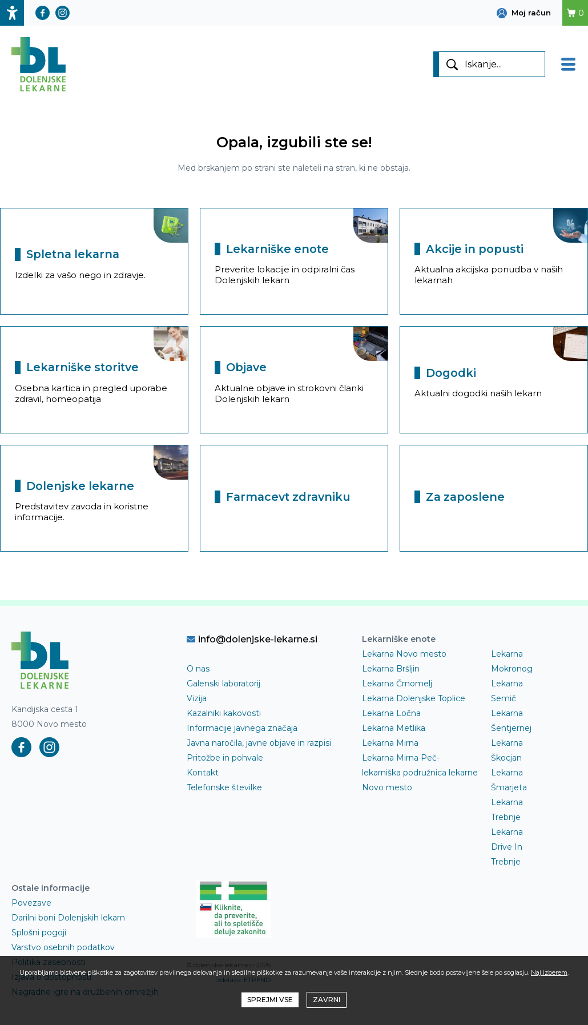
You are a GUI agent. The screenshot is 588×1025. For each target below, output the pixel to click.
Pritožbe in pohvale (225, 758)
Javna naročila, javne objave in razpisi (259, 743)
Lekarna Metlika (393, 728)
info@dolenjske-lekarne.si (252, 639)
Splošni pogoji (38, 932)
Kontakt (203, 772)
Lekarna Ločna (391, 713)
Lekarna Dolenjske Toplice (413, 698)
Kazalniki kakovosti (224, 713)
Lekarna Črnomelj (397, 683)
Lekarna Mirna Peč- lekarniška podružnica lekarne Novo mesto (420, 773)
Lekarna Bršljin (391, 669)
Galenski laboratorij (223, 683)
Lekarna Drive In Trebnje (507, 847)
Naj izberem (549, 972)
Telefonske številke (224, 787)
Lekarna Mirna (390, 743)
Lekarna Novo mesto (404, 654)
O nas (198, 669)
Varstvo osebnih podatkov (63, 947)
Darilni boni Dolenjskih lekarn (68, 918)
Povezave (31, 903)
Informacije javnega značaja (242, 728)
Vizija (197, 698)
